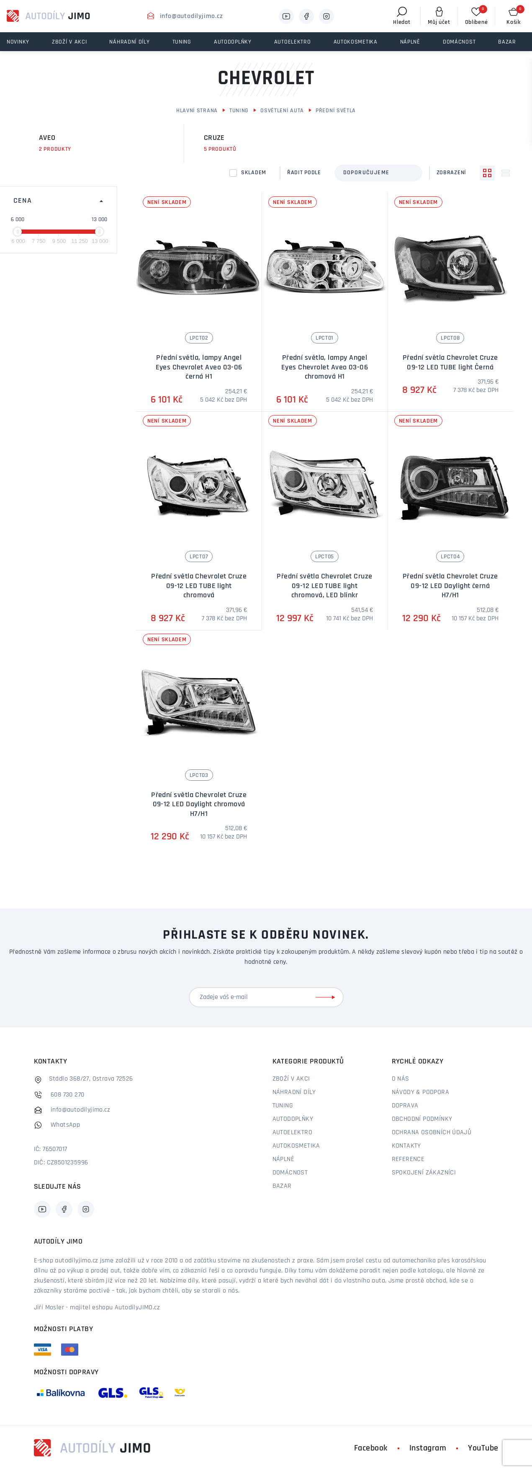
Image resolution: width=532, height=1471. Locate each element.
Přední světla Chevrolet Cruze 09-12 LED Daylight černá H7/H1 (450, 586)
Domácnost (290, 1172)
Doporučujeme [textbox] (366, 173)
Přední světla (336, 111)
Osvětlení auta (282, 111)
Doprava (405, 1105)
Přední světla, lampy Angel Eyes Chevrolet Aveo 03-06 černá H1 (199, 367)
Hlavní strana (197, 111)
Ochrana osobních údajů (432, 1132)
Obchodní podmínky (422, 1119)
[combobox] (378, 173)
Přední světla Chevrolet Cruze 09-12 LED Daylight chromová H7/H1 (199, 804)
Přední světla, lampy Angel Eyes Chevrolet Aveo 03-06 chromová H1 (324, 367)
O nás (400, 1079)
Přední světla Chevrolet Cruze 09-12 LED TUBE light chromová (199, 586)
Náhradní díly (294, 1092)
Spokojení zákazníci (424, 1172)
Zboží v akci (291, 1079)
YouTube (483, 1448)
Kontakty (406, 1146)
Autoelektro (292, 1132)
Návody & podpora (420, 1092)
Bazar (282, 1186)
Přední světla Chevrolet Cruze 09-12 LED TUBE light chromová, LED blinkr (324, 586)
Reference (408, 1159)
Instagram (428, 1448)
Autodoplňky (292, 1119)
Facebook (371, 1448)
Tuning (239, 111)
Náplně (283, 1159)
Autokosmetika (296, 1146)
